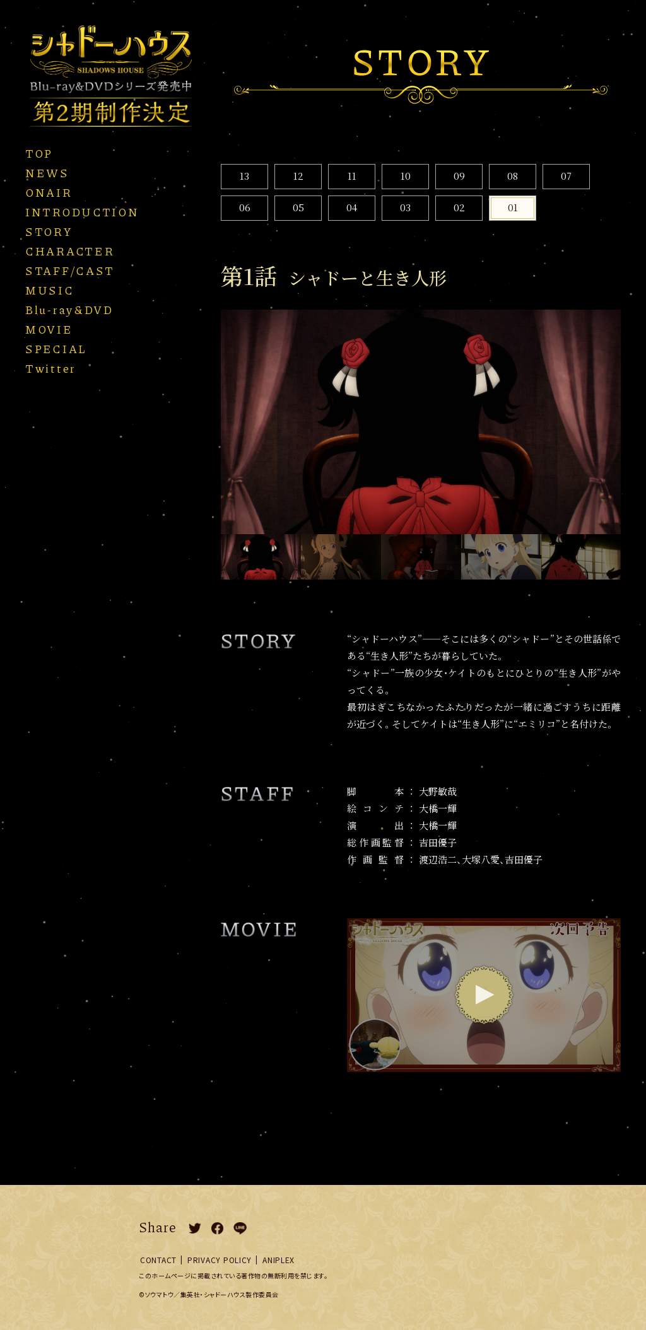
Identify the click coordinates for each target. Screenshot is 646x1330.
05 (298, 207)
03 (405, 207)
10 (406, 175)
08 (512, 175)
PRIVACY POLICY (219, 1260)
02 (459, 207)
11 (352, 175)
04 (351, 207)
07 (566, 175)
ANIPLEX (278, 1260)
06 (244, 207)
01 (513, 207)
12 (298, 175)
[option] (421, 422)
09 (459, 175)
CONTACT (158, 1260)
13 (244, 175)
